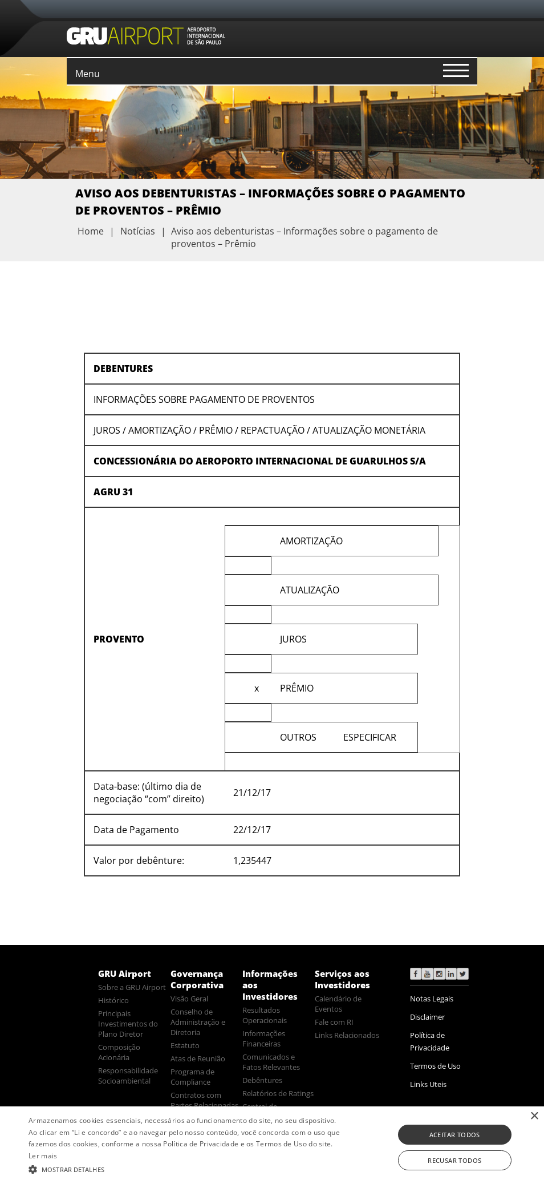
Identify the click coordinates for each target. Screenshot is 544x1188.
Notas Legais (431, 998)
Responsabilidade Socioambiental (128, 1075)
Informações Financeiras (263, 1038)
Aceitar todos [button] (454, 1134)
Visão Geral (189, 998)
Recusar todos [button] (454, 1160)
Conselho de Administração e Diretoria (197, 1022)
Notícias (137, 231)
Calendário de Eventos (338, 1003)
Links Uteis (428, 1084)
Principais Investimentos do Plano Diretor (128, 1023)
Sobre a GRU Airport (132, 987)
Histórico (113, 1000)
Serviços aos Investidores (342, 979)
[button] (187, 1168)
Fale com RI (334, 1022)
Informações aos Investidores (270, 985)
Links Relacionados (347, 1035)
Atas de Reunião (197, 1058)
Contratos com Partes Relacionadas (204, 1100)
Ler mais (43, 1156)
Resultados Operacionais (264, 1015)
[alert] (272, 1147)
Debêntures (262, 1080)
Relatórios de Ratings (278, 1093)
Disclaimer (427, 1017)
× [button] (534, 1116)
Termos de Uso (435, 1066)
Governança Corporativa (197, 979)
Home (91, 231)
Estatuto (185, 1045)
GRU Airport (124, 973)
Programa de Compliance (192, 1076)
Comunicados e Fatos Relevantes (271, 1062)
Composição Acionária (119, 1052)
